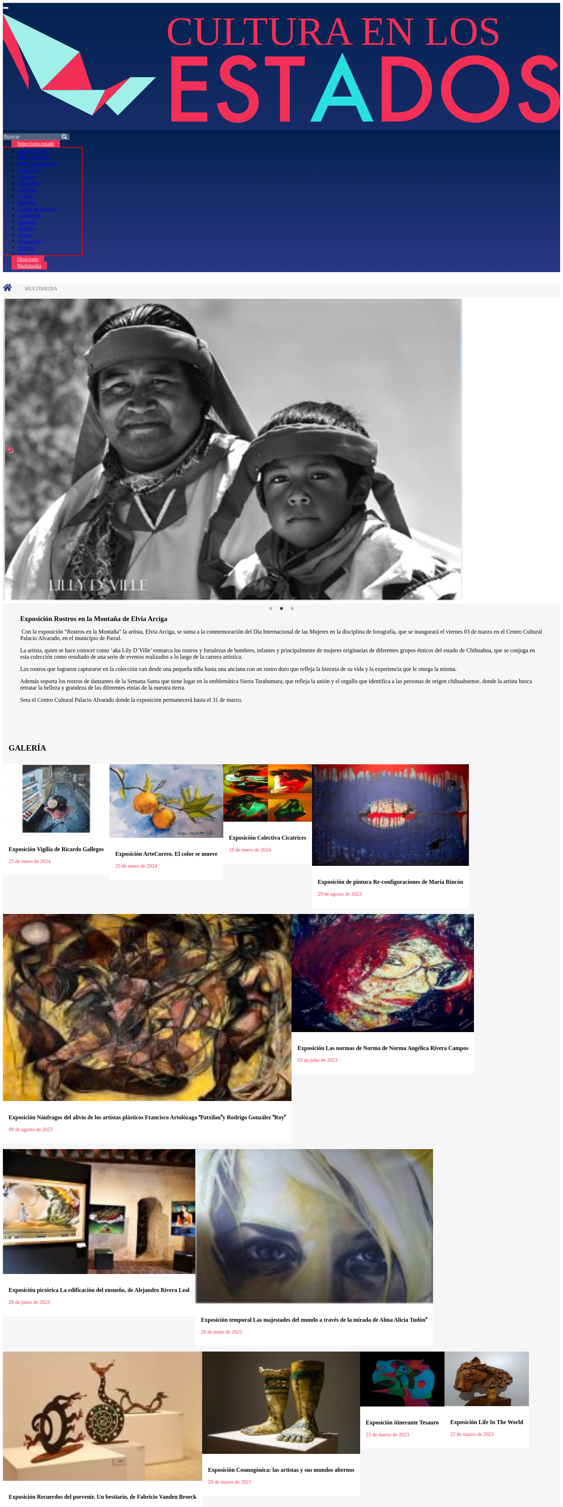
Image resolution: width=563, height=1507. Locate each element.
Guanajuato (30, 215)
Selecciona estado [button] (35, 143)
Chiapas (26, 176)
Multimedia (29, 266)
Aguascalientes (33, 151)
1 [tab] (270, 608)
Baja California (34, 157)
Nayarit (25, 254)
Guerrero (27, 222)
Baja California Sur (38, 164)
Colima (25, 196)
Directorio (27, 259)
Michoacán (29, 241)
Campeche (29, 170)
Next (553, 450)
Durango (27, 202)
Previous (10, 450)
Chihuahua (29, 183)
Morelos (26, 248)
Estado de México (36, 209)
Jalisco (25, 235)
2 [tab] (281, 608)
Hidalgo (26, 228)
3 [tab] (292, 608)
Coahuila (27, 189)
